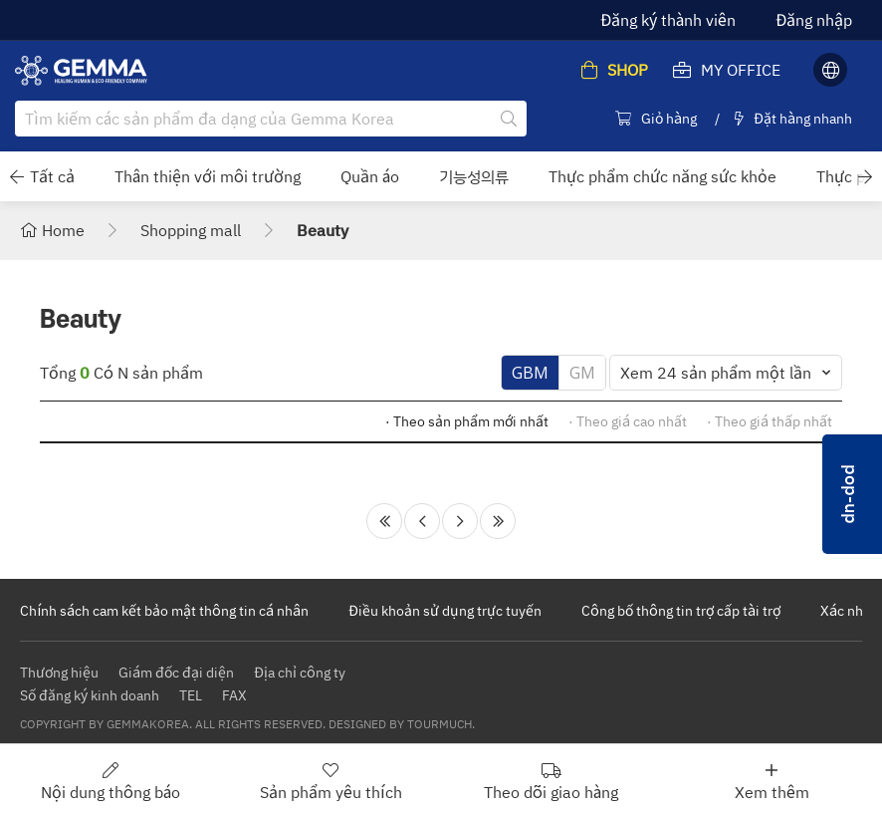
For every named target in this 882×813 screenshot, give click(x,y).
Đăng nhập (813, 20)
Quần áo (369, 176)
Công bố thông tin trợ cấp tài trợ (680, 610)
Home (52, 230)
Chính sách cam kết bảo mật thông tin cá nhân (164, 610)
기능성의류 (474, 176)
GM (582, 373)
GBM (530, 373)
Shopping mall (190, 230)
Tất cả (52, 176)
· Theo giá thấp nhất (769, 420)
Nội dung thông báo (110, 781)
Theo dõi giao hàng (551, 781)
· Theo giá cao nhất (627, 420)
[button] (17, 176)
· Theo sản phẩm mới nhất (467, 420)
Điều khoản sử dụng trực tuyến (445, 610)
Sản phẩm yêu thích (331, 781)
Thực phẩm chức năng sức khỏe (662, 176)
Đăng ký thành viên (668, 20)
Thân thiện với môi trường (207, 176)
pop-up (852, 494)
